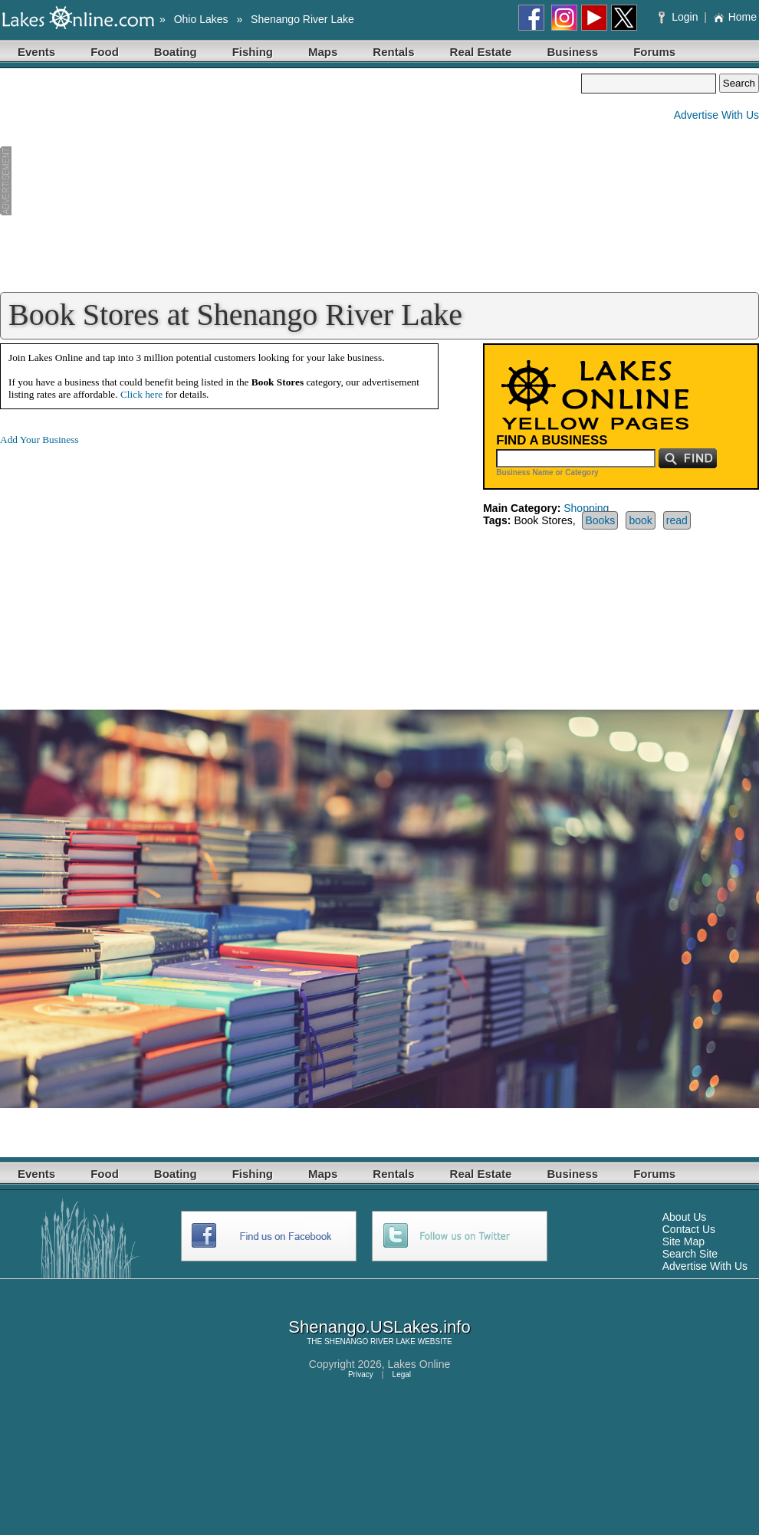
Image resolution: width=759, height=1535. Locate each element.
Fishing (252, 51)
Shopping (586, 508)
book (640, 520)
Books (600, 520)
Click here (141, 394)
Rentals (393, 51)
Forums (654, 51)
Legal (402, 1374)
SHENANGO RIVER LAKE (370, 1341)
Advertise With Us (716, 115)
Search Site (690, 1254)
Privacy (360, 1374)
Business (572, 51)
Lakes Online (419, 1364)
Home (735, 17)
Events (36, 51)
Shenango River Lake (302, 19)
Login (680, 17)
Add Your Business (39, 439)
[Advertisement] (291, 181)
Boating (175, 51)
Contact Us (688, 1229)
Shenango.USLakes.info (379, 1327)
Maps (322, 51)
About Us (684, 1217)
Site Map (683, 1241)
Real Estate (481, 51)
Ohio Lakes (201, 19)
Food (104, 51)
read (677, 520)
